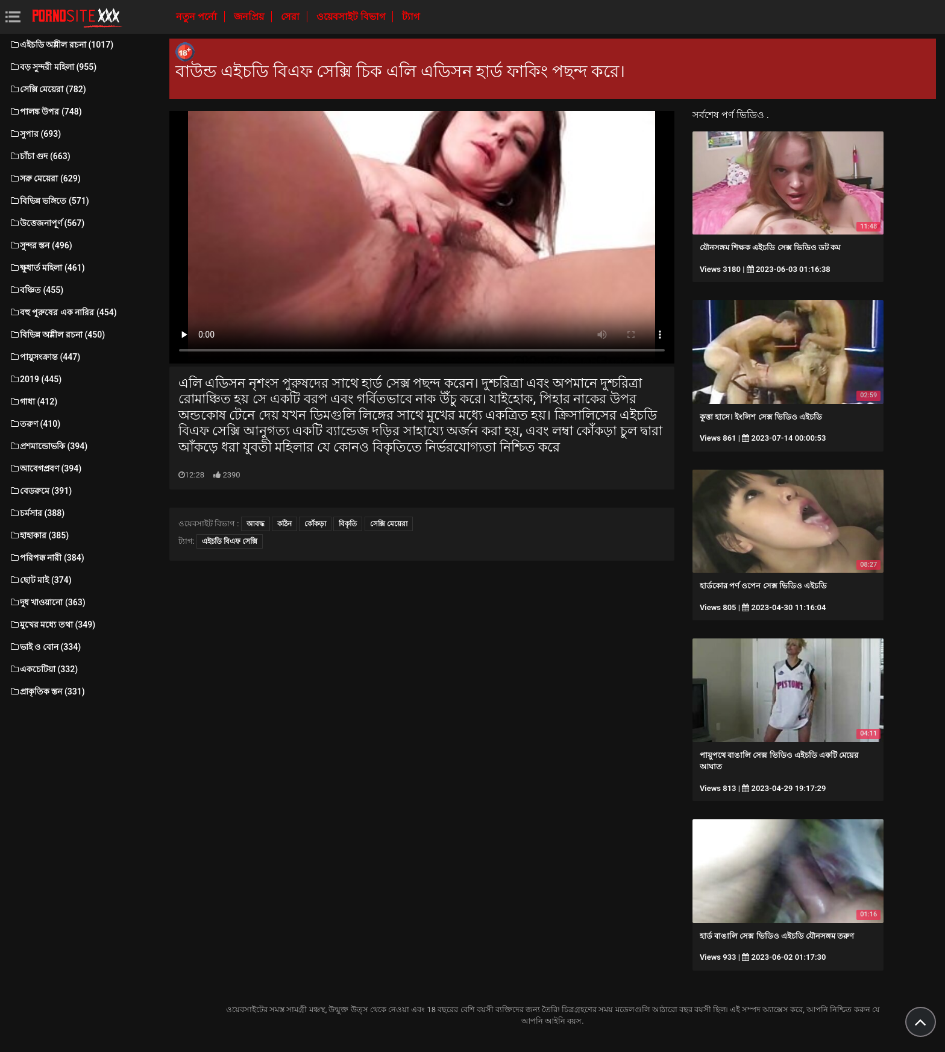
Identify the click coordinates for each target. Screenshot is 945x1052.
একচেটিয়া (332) (43, 669)
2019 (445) (35, 379)
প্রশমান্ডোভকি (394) (48, 446)
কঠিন (284, 524)
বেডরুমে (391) (40, 491)
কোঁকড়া (315, 524)
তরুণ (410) (34, 424)
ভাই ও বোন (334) (45, 647)
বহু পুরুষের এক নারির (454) (63, 312)
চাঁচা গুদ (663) (40, 156)
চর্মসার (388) (36, 513)
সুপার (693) (35, 134)
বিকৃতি (348, 524)
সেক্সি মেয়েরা (388, 524)
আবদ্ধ (255, 524)
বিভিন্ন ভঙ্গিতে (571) (49, 201)
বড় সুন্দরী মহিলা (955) (52, 67)
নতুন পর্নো (197, 16)
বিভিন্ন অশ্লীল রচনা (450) (57, 334)
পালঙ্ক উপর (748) (45, 111)
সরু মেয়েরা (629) (45, 178)
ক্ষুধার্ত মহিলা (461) (47, 267)
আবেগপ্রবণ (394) (45, 468)
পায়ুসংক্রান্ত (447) (44, 357)
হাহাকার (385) (39, 535)
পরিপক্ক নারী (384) (46, 557)
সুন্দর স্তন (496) (40, 245)
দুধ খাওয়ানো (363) (47, 602)
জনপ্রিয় (250, 16)
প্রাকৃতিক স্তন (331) (47, 691)
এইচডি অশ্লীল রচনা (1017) (61, 44)
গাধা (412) (33, 401)
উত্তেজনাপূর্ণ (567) (46, 223)
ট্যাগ (410, 16)
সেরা (291, 16)
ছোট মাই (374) (40, 580)
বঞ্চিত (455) (36, 290)
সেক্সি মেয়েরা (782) (47, 89)
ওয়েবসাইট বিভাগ (352, 16)
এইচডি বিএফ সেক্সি (229, 541)
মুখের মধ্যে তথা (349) (52, 624)
